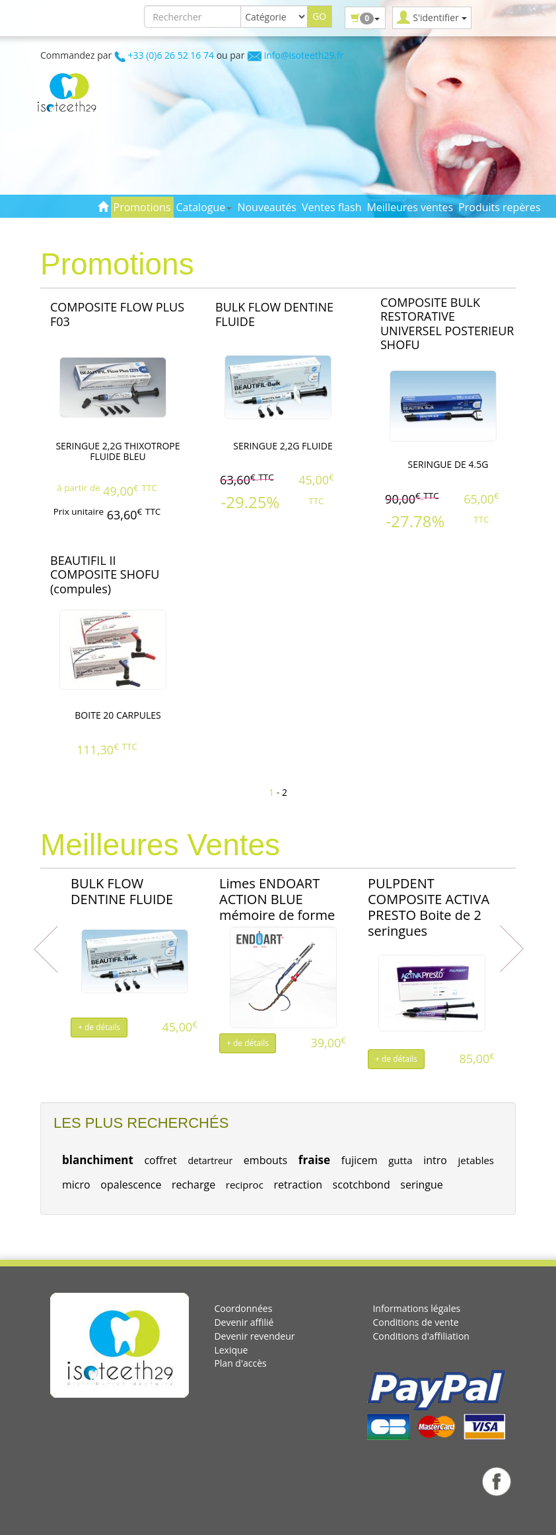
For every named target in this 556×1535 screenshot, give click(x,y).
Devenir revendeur (254, 1336)
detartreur (210, 1160)
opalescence (130, 1184)
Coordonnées (243, 1308)
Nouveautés (266, 207)
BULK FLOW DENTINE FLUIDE (122, 891)
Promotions (142, 207)
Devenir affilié (243, 1322)
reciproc (244, 1184)
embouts (265, 1160)
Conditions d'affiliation (420, 1336)
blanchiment (97, 1159)
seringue (421, 1184)
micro (76, 1184)
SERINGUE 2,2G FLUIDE (282, 446)
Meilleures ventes (409, 207)
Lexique (231, 1350)
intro (435, 1160)
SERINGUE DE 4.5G (448, 464)
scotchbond (361, 1184)
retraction (297, 1184)
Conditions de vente (415, 1322)
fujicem (359, 1160)
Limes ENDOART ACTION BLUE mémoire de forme (277, 899)
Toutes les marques (146, 228)
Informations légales (416, 1308)
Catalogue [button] (204, 207)
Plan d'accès (240, 1363)
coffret (160, 1160)
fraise (314, 1159)
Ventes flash (332, 207)
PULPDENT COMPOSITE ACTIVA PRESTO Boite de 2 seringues (428, 907)
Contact (217, 228)
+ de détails (99, 1027)
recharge (193, 1184)
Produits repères (499, 207)
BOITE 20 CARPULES (117, 715)
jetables (476, 1160)
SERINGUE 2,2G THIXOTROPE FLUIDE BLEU (117, 451)
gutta (400, 1160)
